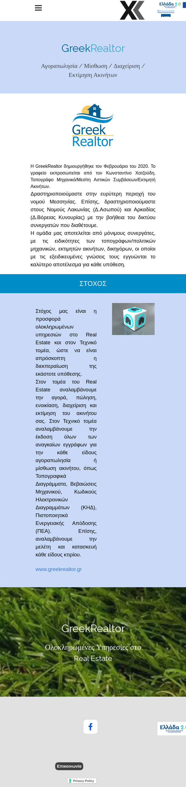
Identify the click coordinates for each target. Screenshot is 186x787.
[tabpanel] (93, 59)
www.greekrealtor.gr (59, 569)
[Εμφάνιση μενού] (38, 8)
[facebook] (90, 727)
